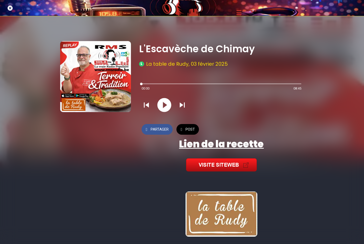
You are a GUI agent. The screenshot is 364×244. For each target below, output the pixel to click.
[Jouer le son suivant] (182, 105)
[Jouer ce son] (164, 105)
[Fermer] (10, 8)
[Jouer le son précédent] (146, 105)
